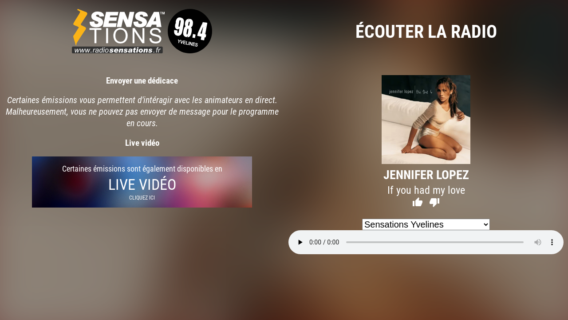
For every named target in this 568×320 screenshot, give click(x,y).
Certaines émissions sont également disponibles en (142, 182)
